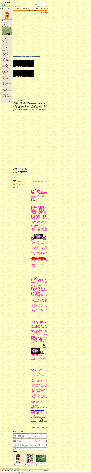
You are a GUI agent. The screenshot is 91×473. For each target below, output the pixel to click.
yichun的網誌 (4, 53)
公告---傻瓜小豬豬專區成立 (18, 184)
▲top (47, 468)
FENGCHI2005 (5, 84)
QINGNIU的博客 (5, 52)
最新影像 (15, 451)
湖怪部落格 (4, 95)
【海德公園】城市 (14, 6)
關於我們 (7, 470)
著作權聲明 (19, 470)
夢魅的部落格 (4, 85)
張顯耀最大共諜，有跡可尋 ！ (18, 437)
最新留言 (32, 180)
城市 (3, 6)
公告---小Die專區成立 (17, 187)
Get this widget (16, 66)
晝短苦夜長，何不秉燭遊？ (7, 65)
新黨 (3, 82)
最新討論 (15, 431)
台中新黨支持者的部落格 (6, 83)
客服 (27, 470)
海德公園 (7, 2)
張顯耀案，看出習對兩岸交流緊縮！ (19, 436)
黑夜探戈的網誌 (5, 61)
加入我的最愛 (16, 5)
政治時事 (9, 6)
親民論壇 (3, 73)
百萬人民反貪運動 (5, 78)
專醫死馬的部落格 (5, 94)
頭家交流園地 (4, 76)
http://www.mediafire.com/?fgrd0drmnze (21, 78)
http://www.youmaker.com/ (18, 88)
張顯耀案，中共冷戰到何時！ (18, 435)
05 (36, 464)
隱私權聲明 (24, 470)
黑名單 (8, 48)
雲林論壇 (3, 58)
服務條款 (15, 470)
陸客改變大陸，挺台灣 (17, 440)
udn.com (46, 470)
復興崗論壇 (4, 55)
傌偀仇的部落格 (5, 54)
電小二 (30, 444)
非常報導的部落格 (5, 87)
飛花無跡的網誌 (5, 66)
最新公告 (15, 180)
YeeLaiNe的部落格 (5, 67)
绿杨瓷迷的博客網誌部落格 (7, 60)
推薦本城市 (11, 5)
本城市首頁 (4, 8)
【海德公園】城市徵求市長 (18, 444)
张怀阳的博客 (4, 64)
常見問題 (11, 470)
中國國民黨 (4, 75)
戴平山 (30, 435)
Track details (21, 66)
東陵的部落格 (4, 89)
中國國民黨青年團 (5, 72)
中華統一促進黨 (5, 71)
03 (25, 464)
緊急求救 (30, 448)
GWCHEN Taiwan (24, 168)
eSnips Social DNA (26, 66)
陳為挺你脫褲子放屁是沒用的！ (19, 441)
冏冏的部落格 (4, 70)
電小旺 (6, 18)
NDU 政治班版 (4, 100)
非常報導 (3, 22)
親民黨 (3, 77)
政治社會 (6, 6)
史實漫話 (30, 445)
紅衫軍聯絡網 (4, 81)
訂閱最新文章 (20, 5)
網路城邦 (46, 0)
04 (14, 464)
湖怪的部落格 (4, 88)
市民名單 (3, 48)
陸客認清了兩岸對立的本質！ (18, 439)
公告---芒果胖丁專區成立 (17, 181)
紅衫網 (3, 79)
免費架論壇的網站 (5, 59)
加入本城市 (7, 5)
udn (1, 6)
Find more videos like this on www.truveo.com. (27, 56)
